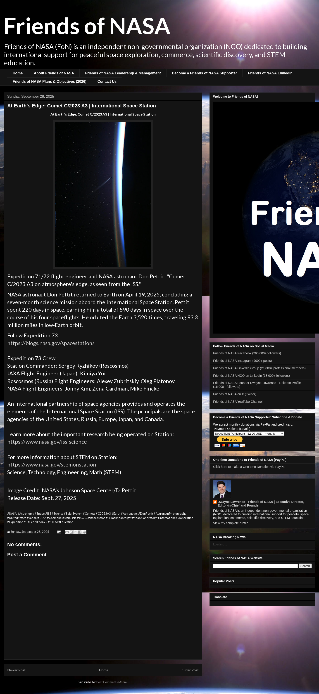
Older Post (190, 670)
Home (18, 73)
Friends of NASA (87, 25)
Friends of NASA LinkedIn (270, 73)
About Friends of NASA (54, 73)
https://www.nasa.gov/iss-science (47, 441)
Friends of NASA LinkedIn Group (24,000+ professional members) (259, 368)
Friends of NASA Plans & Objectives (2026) (49, 81)
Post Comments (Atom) (112, 682)
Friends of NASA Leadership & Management (123, 73)
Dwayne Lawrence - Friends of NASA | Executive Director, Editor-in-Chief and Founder (261, 503)
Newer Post (16, 670)
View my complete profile (230, 523)
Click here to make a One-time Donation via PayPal (249, 467)
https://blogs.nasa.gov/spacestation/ (50, 343)
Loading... (220, 544)
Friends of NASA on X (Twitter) (234, 394)
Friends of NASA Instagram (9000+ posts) (242, 360)
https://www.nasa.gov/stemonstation (51, 464)
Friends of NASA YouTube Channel (237, 401)
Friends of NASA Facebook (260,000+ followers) (247, 353)
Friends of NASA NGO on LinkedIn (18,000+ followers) (251, 375)
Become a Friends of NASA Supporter (204, 73)
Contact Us (107, 81)
